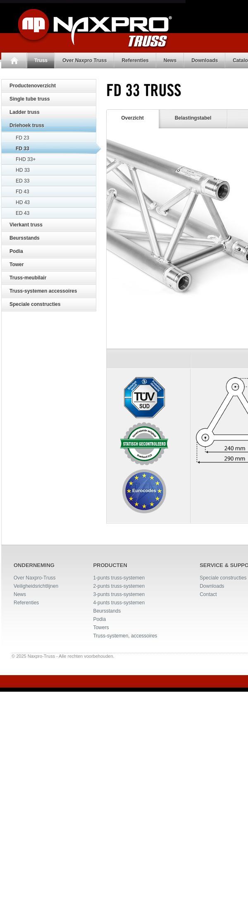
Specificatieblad (205, 560)
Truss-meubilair (28, 278)
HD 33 (23, 170)
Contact (208, 827)
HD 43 (23, 202)
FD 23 (22, 138)
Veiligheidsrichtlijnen (36, 818)
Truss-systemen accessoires (43, 291)
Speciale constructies (35, 304)
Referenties (133, 60)
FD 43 (22, 192)
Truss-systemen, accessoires (125, 868)
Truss (39, 60)
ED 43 (22, 213)
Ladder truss (25, 112)
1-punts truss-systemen (119, 810)
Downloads (203, 60)
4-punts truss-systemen (119, 835)
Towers (101, 860)
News (168, 60)
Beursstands (25, 238)
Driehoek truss (27, 125)
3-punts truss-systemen (119, 827)
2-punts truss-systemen (119, 818)
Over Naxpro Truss (83, 60)
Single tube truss (30, 99)
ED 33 (22, 181)
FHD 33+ (26, 159)
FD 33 (22, 149)
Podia (16, 251)
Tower (17, 264)
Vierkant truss (26, 225)
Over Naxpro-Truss (35, 810)
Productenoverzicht (33, 86)
